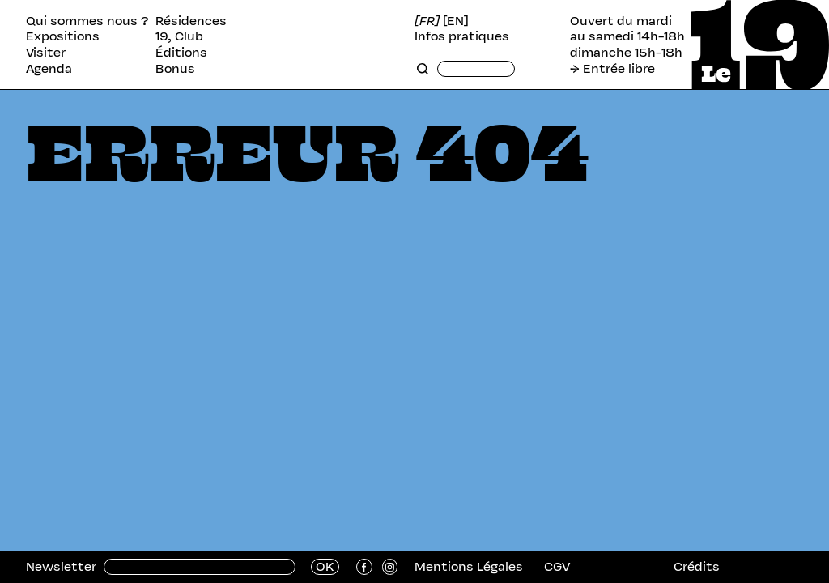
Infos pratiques (461, 36)
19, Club (179, 36)
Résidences (191, 21)
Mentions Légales (468, 566)
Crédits (697, 566)
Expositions (63, 36)
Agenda (49, 69)
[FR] (427, 21)
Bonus (175, 69)
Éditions (181, 53)
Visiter (46, 53)
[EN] (456, 21)
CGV (557, 566)
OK (325, 567)
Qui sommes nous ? (87, 21)
